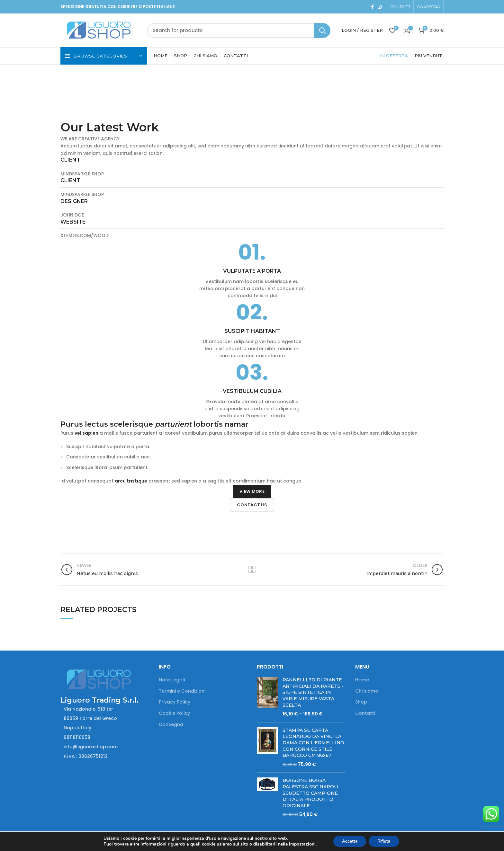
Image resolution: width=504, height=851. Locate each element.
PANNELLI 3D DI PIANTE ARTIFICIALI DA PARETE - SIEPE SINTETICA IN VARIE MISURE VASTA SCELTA (313, 692)
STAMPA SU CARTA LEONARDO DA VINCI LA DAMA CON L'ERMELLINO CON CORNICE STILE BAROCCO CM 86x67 (313, 742)
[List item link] (104, 737)
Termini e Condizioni (182, 691)
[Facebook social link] (372, 7)
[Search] (238, 30)
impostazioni (299, 844)
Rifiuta (385, 841)
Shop (361, 702)
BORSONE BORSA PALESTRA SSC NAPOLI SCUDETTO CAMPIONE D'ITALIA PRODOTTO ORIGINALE (310, 792)
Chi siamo (366, 691)
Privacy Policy (174, 702)
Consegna (171, 725)
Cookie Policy (174, 713)
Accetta (348, 841)
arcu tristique (131, 481)
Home (362, 680)
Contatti (365, 713)
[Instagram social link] (379, 7)
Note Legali (172, 680)
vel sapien (86, 433)
